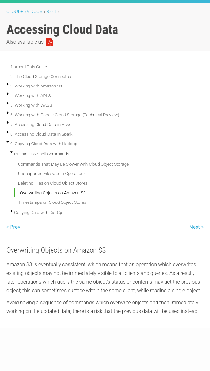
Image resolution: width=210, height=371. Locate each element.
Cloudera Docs (24, 11)
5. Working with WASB (31, 105)
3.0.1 (52, 11)
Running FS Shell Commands (41, 153)
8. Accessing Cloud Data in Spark (41, 133)
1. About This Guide (28, 66)
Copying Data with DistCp (38, 212)
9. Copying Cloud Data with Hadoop (43, 143)
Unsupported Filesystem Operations (52, 173)
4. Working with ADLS (30, 95)
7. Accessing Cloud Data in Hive (40, 124)
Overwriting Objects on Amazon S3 (53, 192)
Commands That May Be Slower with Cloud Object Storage (73, 164)
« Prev (13, 227)
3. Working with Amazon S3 (36, 85)
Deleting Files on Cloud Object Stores (52, 183)
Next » (196, 227)
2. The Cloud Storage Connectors (41, 76)
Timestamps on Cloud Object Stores (52, 202)
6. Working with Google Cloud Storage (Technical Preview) (64, 114)
